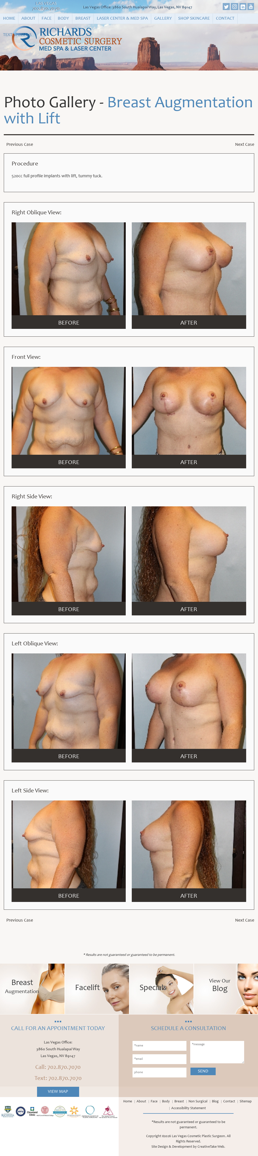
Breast (82, 18)
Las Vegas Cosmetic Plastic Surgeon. (199, 1136)
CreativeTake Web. (211, 1147)
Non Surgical (197, 1101)
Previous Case (19, 145)
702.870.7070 (46, 8)
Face (46, 18)
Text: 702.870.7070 (58, 1079)
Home (9, 18)
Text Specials (17, 35)
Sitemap (246, 1101)
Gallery (163, 18)
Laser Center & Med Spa (122, 18)
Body (63, 18)
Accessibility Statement (188, 1108)
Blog (215, 1101)
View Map (58, 1092)
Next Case (244, 145)
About (28, 18)
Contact (225, 18)
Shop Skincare (194, 18)
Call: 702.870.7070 (58, 1068)
